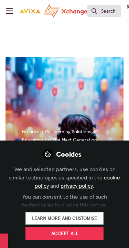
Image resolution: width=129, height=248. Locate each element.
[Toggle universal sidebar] (9, 11)
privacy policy (77, 186)
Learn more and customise (64, 218)
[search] (104, 11)
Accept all (64, 233)
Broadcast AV (36, 132)
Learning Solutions (71, 132)
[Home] (53, 11)
